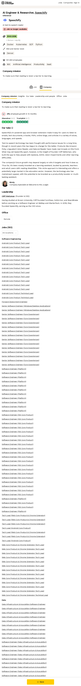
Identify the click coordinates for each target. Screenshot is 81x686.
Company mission (9, 96)
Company (45, 87)
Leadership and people (45, 96)
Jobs (65, 96)
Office (59, 96)
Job (33, 87)
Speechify (41, 12)
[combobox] (2, 233)
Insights (21, 96)
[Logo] (7, 2)
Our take (30, 96)
